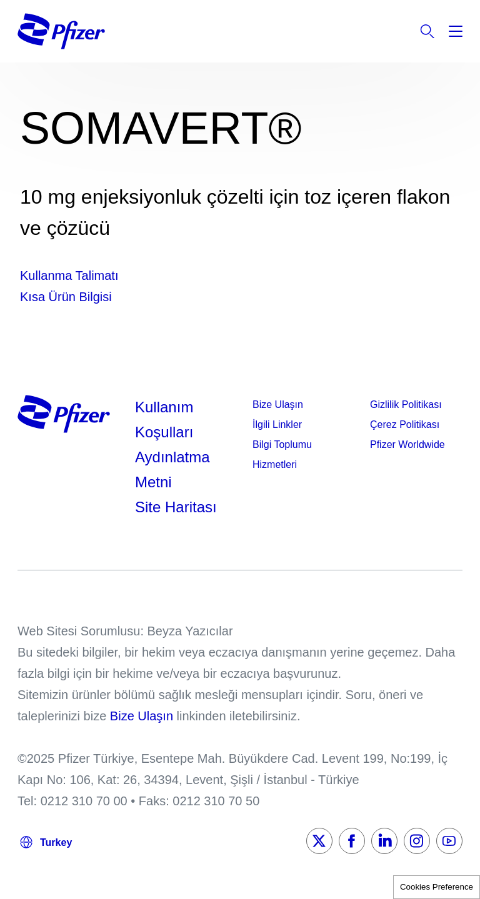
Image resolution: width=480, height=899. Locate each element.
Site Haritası (176, 507)
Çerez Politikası (404, 424)
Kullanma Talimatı (69, 275)
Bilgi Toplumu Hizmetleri (282, 454)
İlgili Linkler (277, 424)
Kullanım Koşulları (164, 419)
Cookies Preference (436, 887)
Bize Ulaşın (277, 404)
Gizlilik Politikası (406, 404)
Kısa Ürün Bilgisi (66, 297)
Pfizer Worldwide (407, 444)
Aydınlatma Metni (172, 469)
